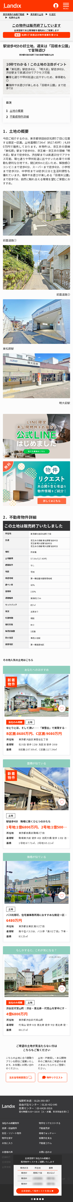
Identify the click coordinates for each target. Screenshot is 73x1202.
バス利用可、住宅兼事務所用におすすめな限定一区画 (36, 915)
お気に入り (7, 1143)
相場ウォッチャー (47, 1133)
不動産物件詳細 (19, 116)
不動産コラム (45, 1143)
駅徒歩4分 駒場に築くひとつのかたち (28, 821)
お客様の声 (7, 1151)
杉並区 (52, 14)
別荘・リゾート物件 (11, 1133)
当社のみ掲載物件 (10, 1123)
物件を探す (7, 1138)
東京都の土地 (36, 14)
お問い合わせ (45, 1151)
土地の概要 (16, 111)
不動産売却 (44, 1128)
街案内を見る (45, 1138)
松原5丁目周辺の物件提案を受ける (36, 34)
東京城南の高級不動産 (13, 14)
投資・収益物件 (9, 1128)
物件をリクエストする (49, 1123)
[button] (66, 5)
